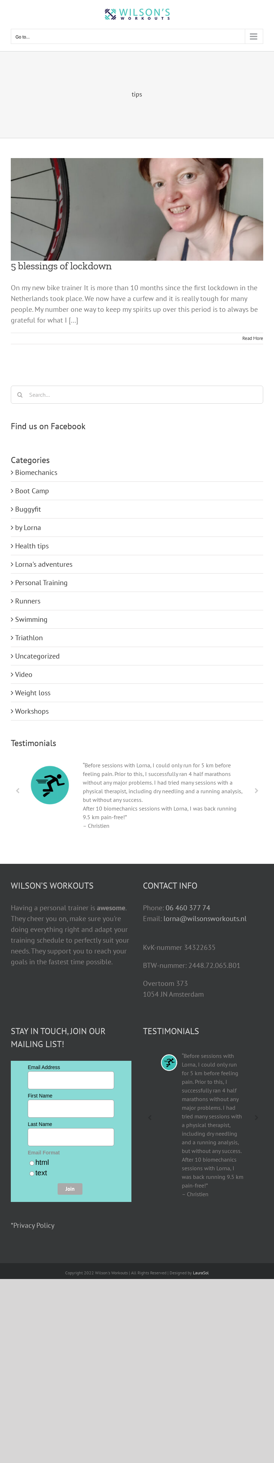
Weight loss (32, 692)
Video (23, 674)
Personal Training (41, 582)
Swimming (31, 619)
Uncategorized (37, 656)
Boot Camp (32, 490)
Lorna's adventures (43, 564)
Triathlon (29, 637)
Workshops (32, 711)
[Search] (20, 395)
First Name (40, 1096)
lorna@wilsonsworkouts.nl (205, 918)
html (42, 1162)
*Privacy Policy (32, 1225)
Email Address (44, 1067)
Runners (27, 601)
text (41, 1173)
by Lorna (28, 527)
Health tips (32, 546)
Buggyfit (28, 509)
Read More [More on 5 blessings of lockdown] (252, 338)
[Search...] (137, 395)
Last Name (40, 1124)
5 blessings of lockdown (61, 266)
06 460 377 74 (188, 907)
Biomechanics (36, 472)
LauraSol (201, 1272)
